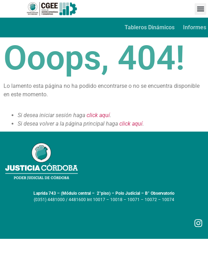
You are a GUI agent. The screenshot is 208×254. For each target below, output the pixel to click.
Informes (194, 27)
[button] (200, 9)
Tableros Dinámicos (150, 27)
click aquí (98, 115)
